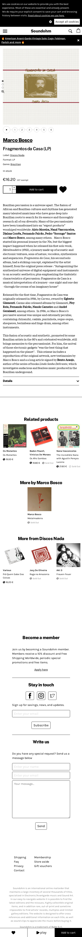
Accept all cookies (67, 21)
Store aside (41, 861)
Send (41, 826)
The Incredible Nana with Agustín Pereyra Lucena (67, 458)
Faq (16, 861)
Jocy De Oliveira (38, 570)
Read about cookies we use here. (46, 15)
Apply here (41, 669)
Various (7, 570)
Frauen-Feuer (63, 574)
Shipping (20, 857)
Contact (19, 870)
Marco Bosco (17, 140)
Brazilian (15, 164)
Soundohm (41, 31)
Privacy (18, 866)
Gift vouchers (43, 866)
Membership (42, 857)
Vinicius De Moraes (40, 454)
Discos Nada (17, 155)
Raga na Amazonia (39, 574)
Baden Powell (37, 451)
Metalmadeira (35, 518)
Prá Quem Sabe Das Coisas (13, 576)
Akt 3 (59, 570)
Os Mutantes (10, 451)
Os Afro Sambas (38, 458)
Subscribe (41, 725)
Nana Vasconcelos (66, 451)
